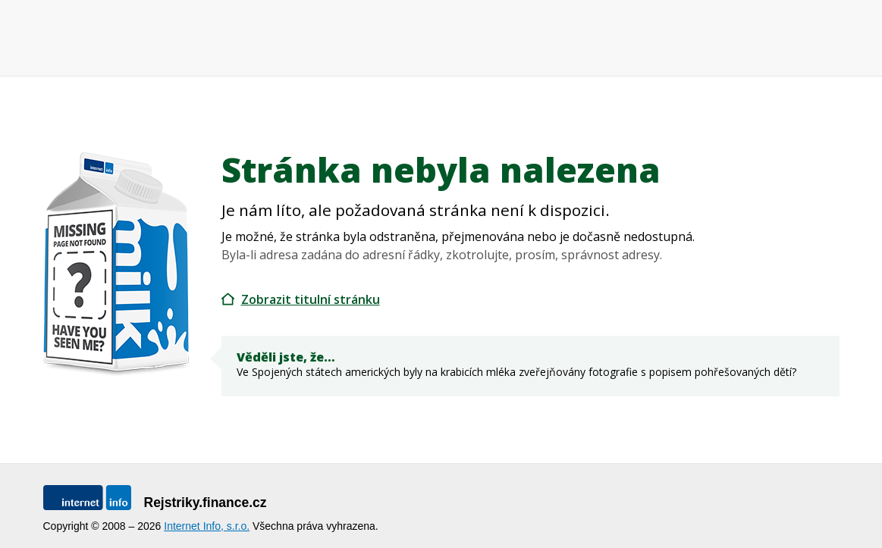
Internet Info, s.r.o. (207, 526)
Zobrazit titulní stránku (310, 299)
